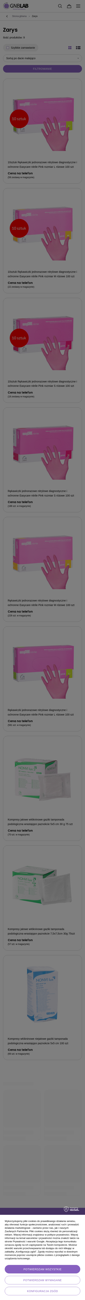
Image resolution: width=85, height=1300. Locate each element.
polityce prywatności (58, 1234)
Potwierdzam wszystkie (42, 1269)
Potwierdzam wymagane (42, 1280)
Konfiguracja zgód (42, 1291)
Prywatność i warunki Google (29, 1241)
